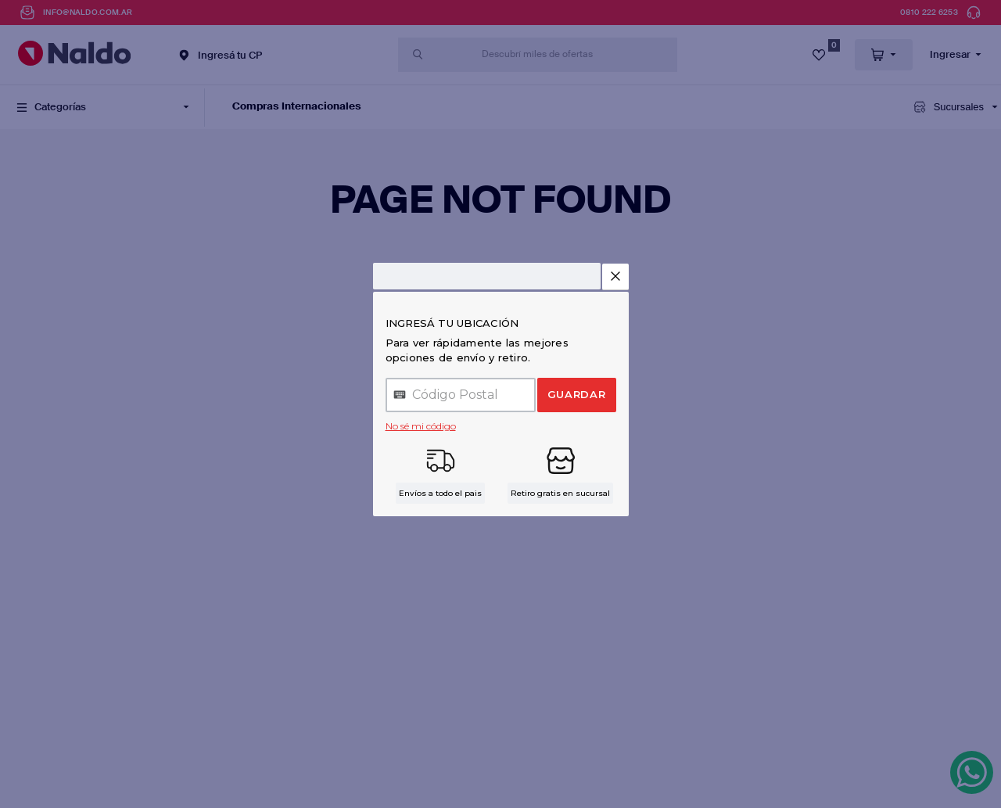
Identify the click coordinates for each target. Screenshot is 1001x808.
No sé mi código (421, 426)
